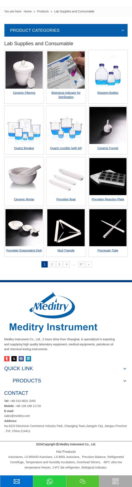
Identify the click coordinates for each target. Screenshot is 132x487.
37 (81, 264)
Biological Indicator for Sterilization (66, 95)
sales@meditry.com (17, 416)
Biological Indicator (94, 467)
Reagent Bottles (107, 92)
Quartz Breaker (24, 148)
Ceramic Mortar (24, 199)
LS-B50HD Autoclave (38, 457)
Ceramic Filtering (24, 92)
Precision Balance (94, 457)
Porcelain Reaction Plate (108, 199)
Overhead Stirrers (88, 462)
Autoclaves (15, 457)
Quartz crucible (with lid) (66, 148)
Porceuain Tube (108, 250)
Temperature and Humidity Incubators (50, 462)
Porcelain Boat (66, 199)
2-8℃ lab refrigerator (66, 467)
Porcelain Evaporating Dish (24, 250)
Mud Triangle (66, 250)
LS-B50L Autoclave (66, 457)
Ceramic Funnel (107, 148)
